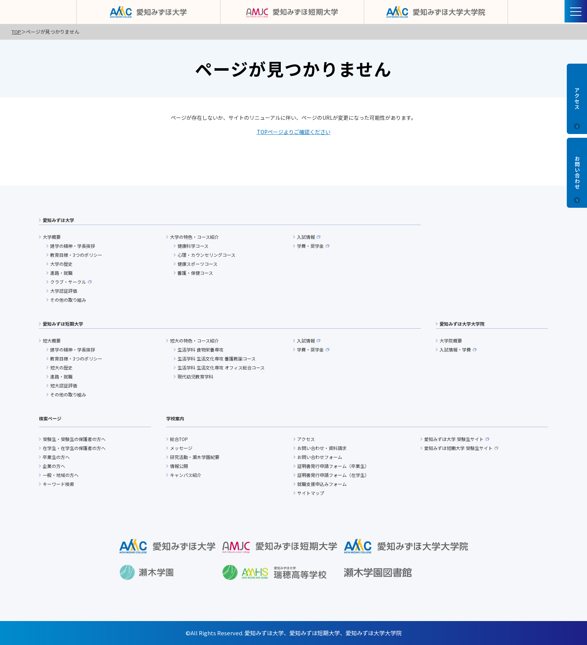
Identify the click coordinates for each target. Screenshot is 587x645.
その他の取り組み (68, 299)
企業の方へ (54, 466)
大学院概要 (451, 340)
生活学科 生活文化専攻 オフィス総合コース (221, 367)
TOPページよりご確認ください (294, 132)
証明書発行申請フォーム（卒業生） (333, 466)
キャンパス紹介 (185, 475)
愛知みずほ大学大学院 (462, 323)
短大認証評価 (63, 385)
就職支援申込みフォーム (322, 484)
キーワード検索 (58, 484)
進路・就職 (61, 273)
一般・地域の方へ (61, 475)
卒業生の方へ (56, 457)
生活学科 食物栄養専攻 (200, 349)
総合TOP (179, 439)
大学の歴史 (61, 264)
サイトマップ (310, 493)
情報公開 (179, 466)
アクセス (306, 439)
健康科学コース (193, 246)
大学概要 (52, 237)
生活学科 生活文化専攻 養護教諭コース (216, 358)
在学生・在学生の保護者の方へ (74, 448)
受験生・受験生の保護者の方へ (74, 439)
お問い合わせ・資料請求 (322, 448)
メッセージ (181, 448)
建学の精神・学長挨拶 (72, 246)
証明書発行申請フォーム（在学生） (333, 475)
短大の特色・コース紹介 (194, 340)
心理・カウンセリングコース (206, 255)
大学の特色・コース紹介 (194, 237)
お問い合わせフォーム (319, 457)
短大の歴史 (61, 367)
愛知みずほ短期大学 (63, 323)
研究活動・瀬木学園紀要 (194, 457)
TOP (16, 31)
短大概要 (52, 340)
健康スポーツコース (197, 264)
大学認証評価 (63, 290)
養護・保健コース (195, 273)
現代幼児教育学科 (195, 376)
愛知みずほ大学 (58, 220)
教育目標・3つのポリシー (76, 255)
